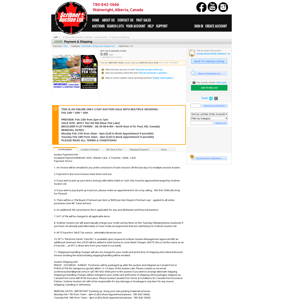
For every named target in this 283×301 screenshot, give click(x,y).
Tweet (204, 98)
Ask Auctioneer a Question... (206, 157)
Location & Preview (90, 150)
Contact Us (125, 20)
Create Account (216, 26)
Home (95, 20)
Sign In (198, 26)
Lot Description (65, 149)
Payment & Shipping (120, 37)
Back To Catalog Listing (209, 61)
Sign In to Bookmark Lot (205, 73)
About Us (108, 20)
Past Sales (143, 20)
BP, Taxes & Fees (114, 150)
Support (162, 26)
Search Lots (115, 26)
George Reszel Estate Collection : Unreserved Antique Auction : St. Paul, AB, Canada (213, 54)
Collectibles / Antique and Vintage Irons (98, 46)
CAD (65, 46)
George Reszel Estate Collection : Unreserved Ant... (87, 37)
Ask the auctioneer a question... (134, 73)
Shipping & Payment (139, 150)
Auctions (98, 26)
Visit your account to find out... (132, 69)
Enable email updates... (137, 78)
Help (151, 26)
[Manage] (221, 82)
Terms (164, 150)
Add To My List (209, 87)
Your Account (135, 26)
